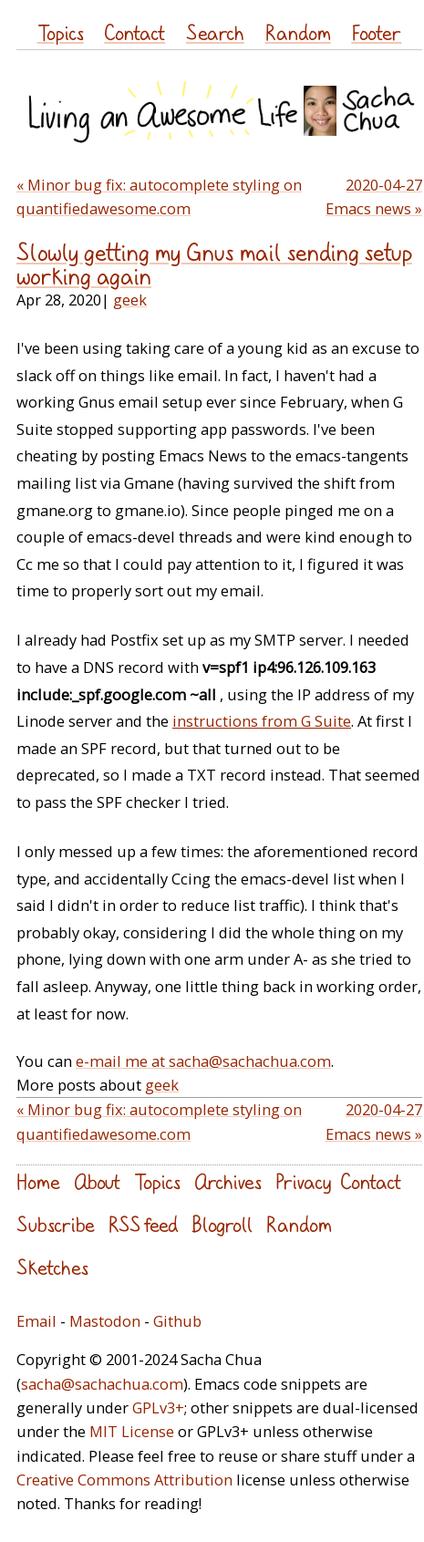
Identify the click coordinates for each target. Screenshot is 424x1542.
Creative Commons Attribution (124, 1479)
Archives (228, 1181)
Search (215, 32)
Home (38, 1181)
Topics (60, 32)
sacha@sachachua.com (102, 1383)
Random (298, 32)
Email (36, 1320)
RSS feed (143, 1224)
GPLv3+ (158, 1407)
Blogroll (222, 1224)
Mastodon (104, 1320)
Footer (376, 32)
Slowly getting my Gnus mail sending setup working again (214, 264)
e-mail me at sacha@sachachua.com (203, 1060)
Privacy (303, 1181)
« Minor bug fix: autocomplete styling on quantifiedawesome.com (159, 196)
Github (177, 1320)
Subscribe (55, 1224)
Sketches (52, 1267)
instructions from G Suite (261, 720)
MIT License (131, 1431)
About (97, 1181)
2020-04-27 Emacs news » (374, 196)
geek (130, 299)
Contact (134, 32)
